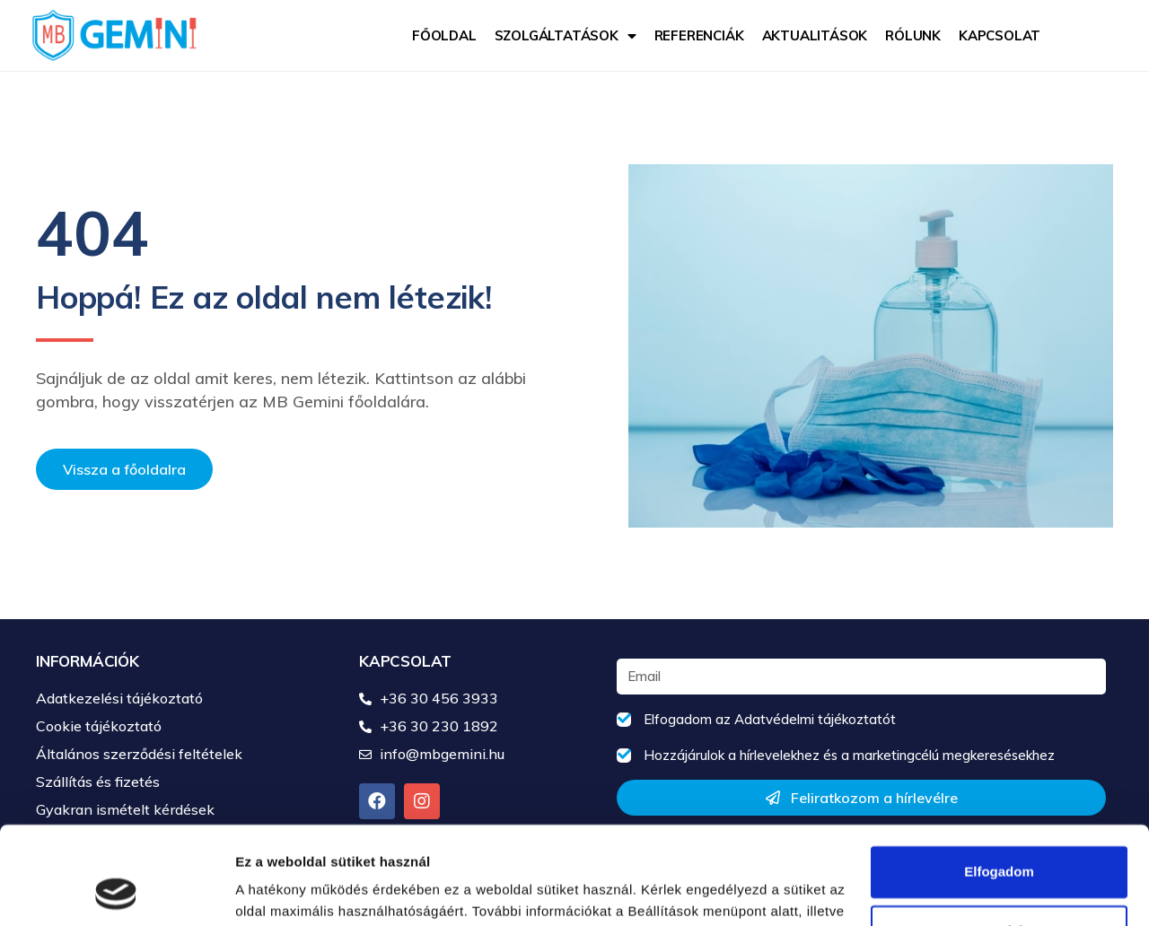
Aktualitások (815, 35)
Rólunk (913, 35)
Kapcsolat (999, 35)
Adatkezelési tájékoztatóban (351, 841)
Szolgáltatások (565, 36)
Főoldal (444, 35)
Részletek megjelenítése (313, 890)
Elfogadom (999, 780)
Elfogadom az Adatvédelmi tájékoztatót (770, 719)
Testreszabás (1000, 838)
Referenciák (699, 35)
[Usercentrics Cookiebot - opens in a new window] (116, 891)
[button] (124, 469)
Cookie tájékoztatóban (558, 841)
